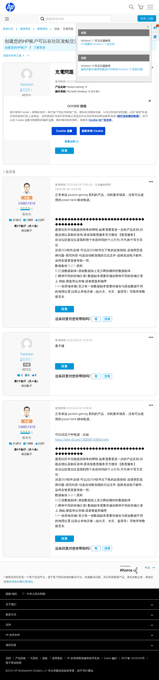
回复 (64, 151)
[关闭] (150, 101)
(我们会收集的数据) (128, 116)
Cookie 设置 (64, 130)
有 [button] (96, 319)
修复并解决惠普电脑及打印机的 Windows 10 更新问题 (112, 69)
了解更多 (40, 47)
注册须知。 (28, 581)
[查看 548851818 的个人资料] (27, 203)
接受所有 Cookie (93, 130)
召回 (8, 658)
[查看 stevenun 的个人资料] (27, 84)
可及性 (34, 658)
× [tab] (147, 26)
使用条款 (14, 581)
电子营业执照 (14, 662)
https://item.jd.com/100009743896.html (82, 440)
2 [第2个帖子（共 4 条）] (17, 226)
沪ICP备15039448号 (133, 658)
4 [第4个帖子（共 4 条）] (17, 449)
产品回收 (20, 658)
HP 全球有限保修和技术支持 (83, 658)
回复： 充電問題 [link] (63, 28)
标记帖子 (27, 230)
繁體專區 (25, 28)
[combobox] (74, 19)
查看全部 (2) (72, 141)
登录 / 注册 (147, 18)
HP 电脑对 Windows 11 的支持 (98, 44)
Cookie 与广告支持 (99, 120)
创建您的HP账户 (16, 47)
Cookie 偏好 (110, 658)
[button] (151, 182)
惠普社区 (8, 28)
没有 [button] (107, 319)
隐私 (45, 658)
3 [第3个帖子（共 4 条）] (17, 381)
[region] (79, 118)
